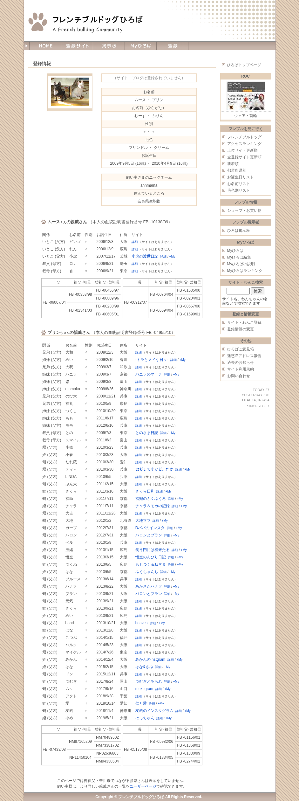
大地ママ (143, 520)
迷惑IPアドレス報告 (244, 356)
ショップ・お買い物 (244, 210)
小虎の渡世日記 (145, 256)
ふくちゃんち (146, 572)
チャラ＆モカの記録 (152, 506)
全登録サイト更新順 (244, 157)
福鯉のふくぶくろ (150, 498)
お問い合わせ (238, 376)
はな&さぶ (144, 667)
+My (172, 256)
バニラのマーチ (148, 374)
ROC (245, 76)
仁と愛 (141, 703)
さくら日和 (144, 491)
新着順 (233, 164)
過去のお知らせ (240, 362)
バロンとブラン (148, 535)
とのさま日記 (146, 433)
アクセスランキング (244, 144)
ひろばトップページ (244, 65)
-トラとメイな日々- (151, 359)
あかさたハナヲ (148, 586)
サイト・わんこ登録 (244, 322)
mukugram (144, 689)
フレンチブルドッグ (244, 137)
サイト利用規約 (240, 369)
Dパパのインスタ (150, 528)
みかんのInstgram (150, 659)
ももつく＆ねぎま (150, 564)
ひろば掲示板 (238, 230)
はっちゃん (144, 718)
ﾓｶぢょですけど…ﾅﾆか (154, 469)
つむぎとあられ (148, 681)
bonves (141, 623)
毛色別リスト (238, 190)
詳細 (135, 242)
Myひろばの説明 (241, 264)
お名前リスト (238, 184)
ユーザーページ (143, 786)
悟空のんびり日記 (150, 557)
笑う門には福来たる (152, 550)
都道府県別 (236, 170)
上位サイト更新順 (242, 150)
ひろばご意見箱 (240, 349)
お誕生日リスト (240, 177)
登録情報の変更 (240, 329)
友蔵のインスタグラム (154, 710)
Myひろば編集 (239, 257)
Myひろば (235, 250)
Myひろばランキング (245, 270)
